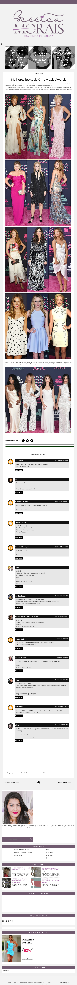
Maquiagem (19, 855)
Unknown (19, 707)
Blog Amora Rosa (22, 509)
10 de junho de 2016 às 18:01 (61, 567)
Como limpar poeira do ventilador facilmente (50, 868)
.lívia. (17, 725)
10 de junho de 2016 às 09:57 (61, 460)
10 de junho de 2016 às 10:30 (61, 479)
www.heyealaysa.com (23, 667)
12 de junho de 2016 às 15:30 (61, 679)
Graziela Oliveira (21, 502)
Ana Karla (19, 461)
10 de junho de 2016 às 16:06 (61, 501)
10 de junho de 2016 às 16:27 (61, 522)
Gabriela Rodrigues (22, 547)
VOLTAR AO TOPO (49, 983)
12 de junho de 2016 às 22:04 (61, 706)
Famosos (49, 855)
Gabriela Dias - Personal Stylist (26, 616)
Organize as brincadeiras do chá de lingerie (50, 880)
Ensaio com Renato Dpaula (24, 852)
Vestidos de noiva (21, 858)
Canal (18, 583)
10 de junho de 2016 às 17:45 (61, 546)
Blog (17, 694)
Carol (17, 680)
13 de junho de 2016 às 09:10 (61, 724)
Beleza (49, 849)
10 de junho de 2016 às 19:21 (61, 595)
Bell (16, 479)
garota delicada (21, 639)
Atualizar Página (63, 983)
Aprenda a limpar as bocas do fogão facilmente (19, 880)
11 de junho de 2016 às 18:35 (61, 657)
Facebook (24, 694)
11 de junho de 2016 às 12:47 (61, 616)
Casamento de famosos (23, 849)
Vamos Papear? (21, 522)
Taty (17, 567)
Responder (18, 470)
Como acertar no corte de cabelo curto (21, 868)
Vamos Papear (21, 532)
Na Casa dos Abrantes (24, 581)
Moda (49, 858)
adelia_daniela (20, 596)
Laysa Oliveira (20, 657)
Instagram (33, 694)
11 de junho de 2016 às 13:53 (62, 638)
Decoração (50, 852)
